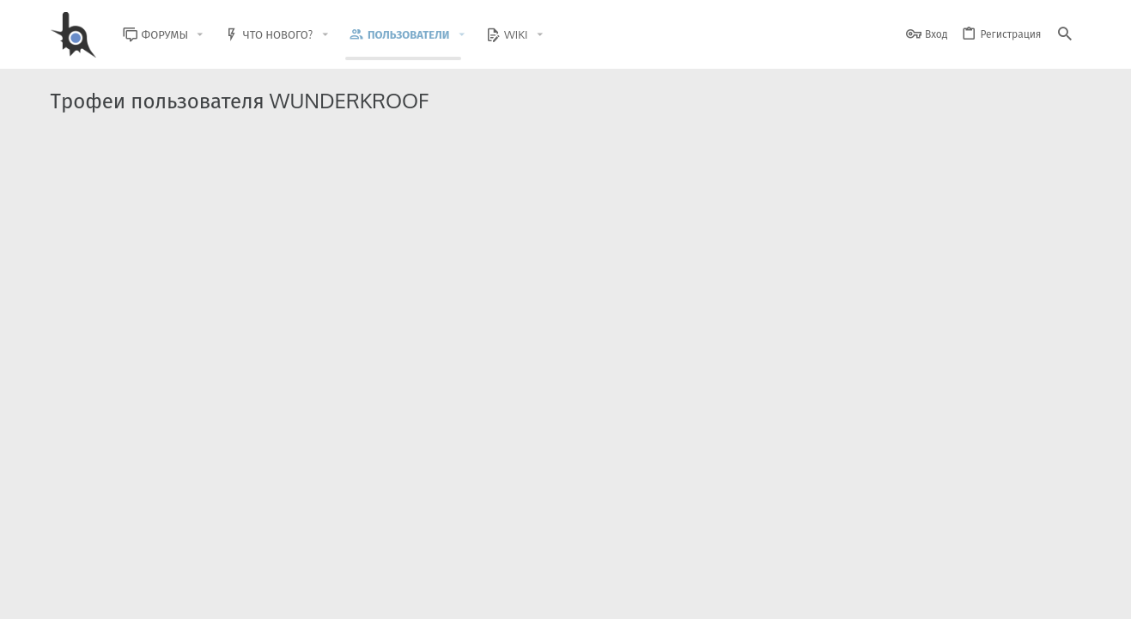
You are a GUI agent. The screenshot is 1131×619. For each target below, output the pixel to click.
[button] (213, 34)
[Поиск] (1065, 35)
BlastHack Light (129, 595)
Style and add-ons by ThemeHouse (420, 546)
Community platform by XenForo (191, 546)
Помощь (1013, 595)
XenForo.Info (159, 561)
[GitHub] (1061, 554)
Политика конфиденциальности (905, 595)
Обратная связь (677, 595)
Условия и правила (771, 595)
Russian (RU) (223, 595)
